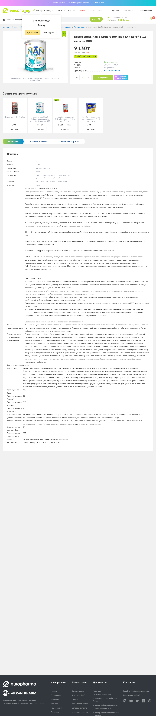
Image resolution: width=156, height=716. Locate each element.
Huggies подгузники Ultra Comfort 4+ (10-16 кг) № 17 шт (65, 119)
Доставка (72, 10)
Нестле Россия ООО (112, 70)
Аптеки (91, 10)
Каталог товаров (12, 19)
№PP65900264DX (18, 700)
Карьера (54, 703)
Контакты (61, 10)
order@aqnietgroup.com (139, 691)
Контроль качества (80, 712)
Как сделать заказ (80, 703)
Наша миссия (56, 708)
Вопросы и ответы (79, 708)
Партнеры (55, 712)
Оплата (75, 699)
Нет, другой (48, 32)
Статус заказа (128, 10)
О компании (56, 695)
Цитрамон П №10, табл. (15, 117)
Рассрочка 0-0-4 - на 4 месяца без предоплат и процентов (78, 2)
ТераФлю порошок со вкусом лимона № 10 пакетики (90, 119)
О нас (100, 10)
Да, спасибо (32, 32)
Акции (82, 10)
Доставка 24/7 (78, 695)
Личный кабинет (146, 10)
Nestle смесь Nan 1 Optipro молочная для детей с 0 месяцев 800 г (40, 120)
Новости (54, 691)
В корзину (103, 77)
